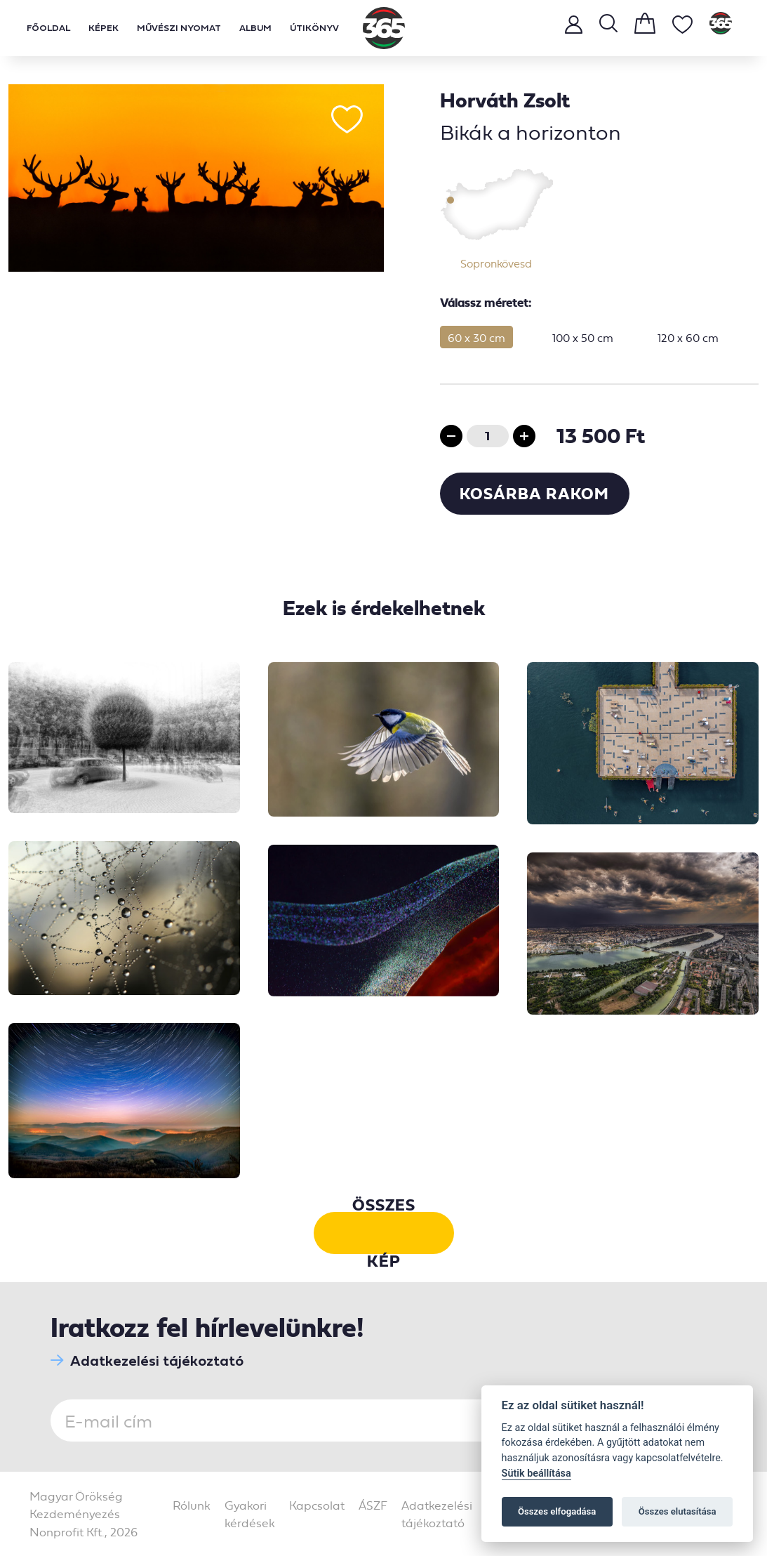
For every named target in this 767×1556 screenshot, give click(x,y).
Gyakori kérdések (250, 1514)
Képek (103, 27)
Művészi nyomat (179, 27)
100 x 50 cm (582, 337)
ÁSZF (373, 1505)
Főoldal (48, 27)
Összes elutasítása (677, 1511)
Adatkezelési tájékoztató (147, 1360)
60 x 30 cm (476, 337)
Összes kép (383, 1233)
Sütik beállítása (536, 1473)
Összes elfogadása (557, 1511)
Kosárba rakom (534, 494)
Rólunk (192, 1505)
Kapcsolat (317, 1505)
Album (255, 27)
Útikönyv (314, 27)
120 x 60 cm (688, 337)
